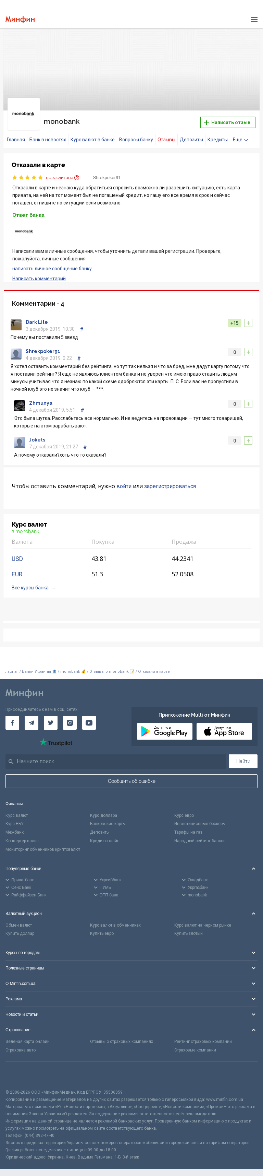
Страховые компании (195, 1046)
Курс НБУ (14, 819)
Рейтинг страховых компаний (203, 1037)
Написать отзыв (227, 120)
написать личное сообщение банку (52, 264)
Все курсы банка (30, 583)
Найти (243, 757)
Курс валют (16, 811)
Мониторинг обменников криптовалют (42, 845)
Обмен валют (18, 920)
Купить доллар (19, 929)
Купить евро (102, 929)
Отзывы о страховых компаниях (121, 1037)
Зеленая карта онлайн (27, 1037)
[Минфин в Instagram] (70, 718)
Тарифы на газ (188, 828)
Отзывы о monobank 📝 (112, 667)
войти (124, 482)
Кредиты (218, 135)
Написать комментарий (39, 274)
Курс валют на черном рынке (202, 920)
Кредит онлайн (105, 836)
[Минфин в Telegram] (31, 718)
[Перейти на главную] (20, 19)
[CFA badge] (20, 1071)
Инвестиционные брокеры (200, 819)
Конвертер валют (22, 836)
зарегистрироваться (170, 482)
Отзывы (166, 135)
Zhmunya (40, 399)
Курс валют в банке (93, 135)
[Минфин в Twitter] (51, 718)
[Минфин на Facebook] (12, 718)
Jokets (37, 435)
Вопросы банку (136, 135)
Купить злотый (188, 929)
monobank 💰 (73, 667)
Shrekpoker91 (107, 173)
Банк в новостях (47, 135)
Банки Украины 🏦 (39, 667)
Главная (16, 135)
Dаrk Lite (37, 318)
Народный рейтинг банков (200, 836)
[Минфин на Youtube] (89, 718)
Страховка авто (20, 1046)
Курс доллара (103, 811)
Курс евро (184, 811)
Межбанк (14, 828)
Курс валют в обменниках (115, 920)
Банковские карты (108, 819)
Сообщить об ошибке (131, 776)
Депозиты (191, 135)
